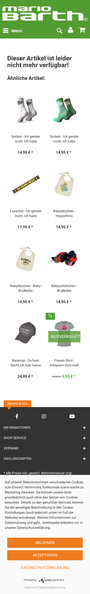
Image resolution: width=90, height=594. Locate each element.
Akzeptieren (45, 555)
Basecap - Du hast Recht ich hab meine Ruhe (26, 363)
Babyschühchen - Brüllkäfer (64, 288)
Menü (12, 30)
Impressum (30, 587)
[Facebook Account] (16, 416)
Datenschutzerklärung (45, 568)
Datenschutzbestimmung (52, 587)
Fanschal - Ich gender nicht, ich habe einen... (26, 213)
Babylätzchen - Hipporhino (64, 213)
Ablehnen (44, 543)
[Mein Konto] (71, 31)
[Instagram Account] (44, 416)
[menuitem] (12, 31)
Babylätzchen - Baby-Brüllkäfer (26, 288)
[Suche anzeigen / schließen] (59, 31)
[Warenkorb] (82, 31)
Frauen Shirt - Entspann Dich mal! (64, 363)
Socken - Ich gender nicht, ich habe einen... (25, 139)
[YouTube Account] (72, 416)
